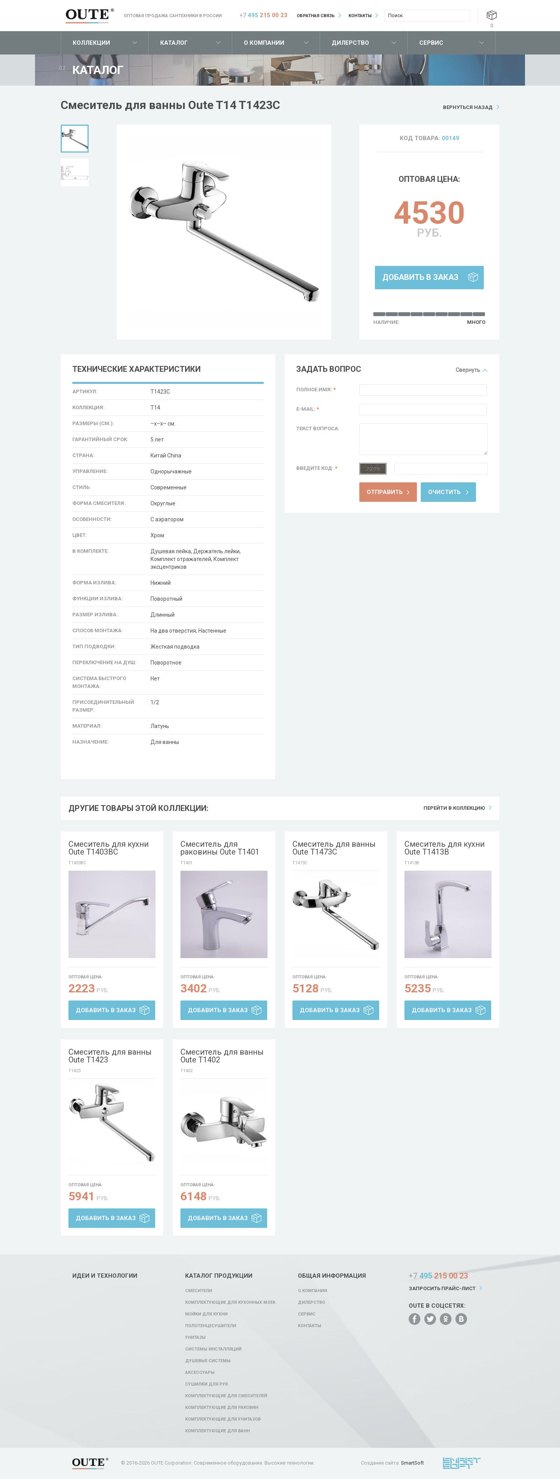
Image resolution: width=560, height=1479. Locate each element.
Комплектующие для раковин (221, 1407)
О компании (264, 42)
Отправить (385, 492)
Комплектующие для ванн (217, 1430)
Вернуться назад (468, 107)
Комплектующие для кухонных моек (230, 1302)
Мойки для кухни (206, 1314)
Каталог (174, 42)
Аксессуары (200, 1372)
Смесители (198, 1290)
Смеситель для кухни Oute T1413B (444, 847)
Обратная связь (316, 15)
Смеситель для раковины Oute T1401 (219, 847)
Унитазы (195, 1337)
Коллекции (91, 42)
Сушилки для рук (206, 1384)
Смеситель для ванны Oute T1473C (334, 847)
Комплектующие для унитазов (223, 1419)
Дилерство (350, 42)
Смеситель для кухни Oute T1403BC (108, 847)
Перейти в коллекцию (454, 808)
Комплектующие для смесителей (226, 1395)
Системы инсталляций (213, 1349)
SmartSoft (412, 1463)
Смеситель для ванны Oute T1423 (110, 1055)
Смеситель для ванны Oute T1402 (222, 1055)
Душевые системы (208, 1360)
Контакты (360, 15)
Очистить (444, 492)
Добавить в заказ (420, 277)
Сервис (431, 42)
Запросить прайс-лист (442, 1288)
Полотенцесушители (210, 1325)
